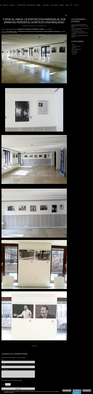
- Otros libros (74, 50)
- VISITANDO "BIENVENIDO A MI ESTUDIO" (79, 33)
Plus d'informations (67, 390)
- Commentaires (40, 25)
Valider (77, 393)
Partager (34, 345)
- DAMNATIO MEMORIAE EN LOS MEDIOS (79, 36)
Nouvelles (78, 5)
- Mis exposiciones (75, 46)
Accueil (31, 5)
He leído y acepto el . (12, 380)
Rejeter (87, 390)
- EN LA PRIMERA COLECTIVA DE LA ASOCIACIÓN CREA (80, 29)
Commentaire (4, 369)
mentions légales (17, 380)
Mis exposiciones (33, 25)
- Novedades (74, 52)
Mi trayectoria (64, 5)
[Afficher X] (90, 5)
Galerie (44, 5)
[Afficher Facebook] (87, 5)
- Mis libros (74, 47)
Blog (70, 5)
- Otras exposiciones (76, 49)
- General (73, 54)
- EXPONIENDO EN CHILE (77, 31)
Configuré (77, 390)
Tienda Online (53, 5)
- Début (73, 44)
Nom (2, 359)
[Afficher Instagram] (89, 5)
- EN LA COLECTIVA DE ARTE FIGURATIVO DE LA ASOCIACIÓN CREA (79, 26)
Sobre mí (38, 5)
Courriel (3, 364)
